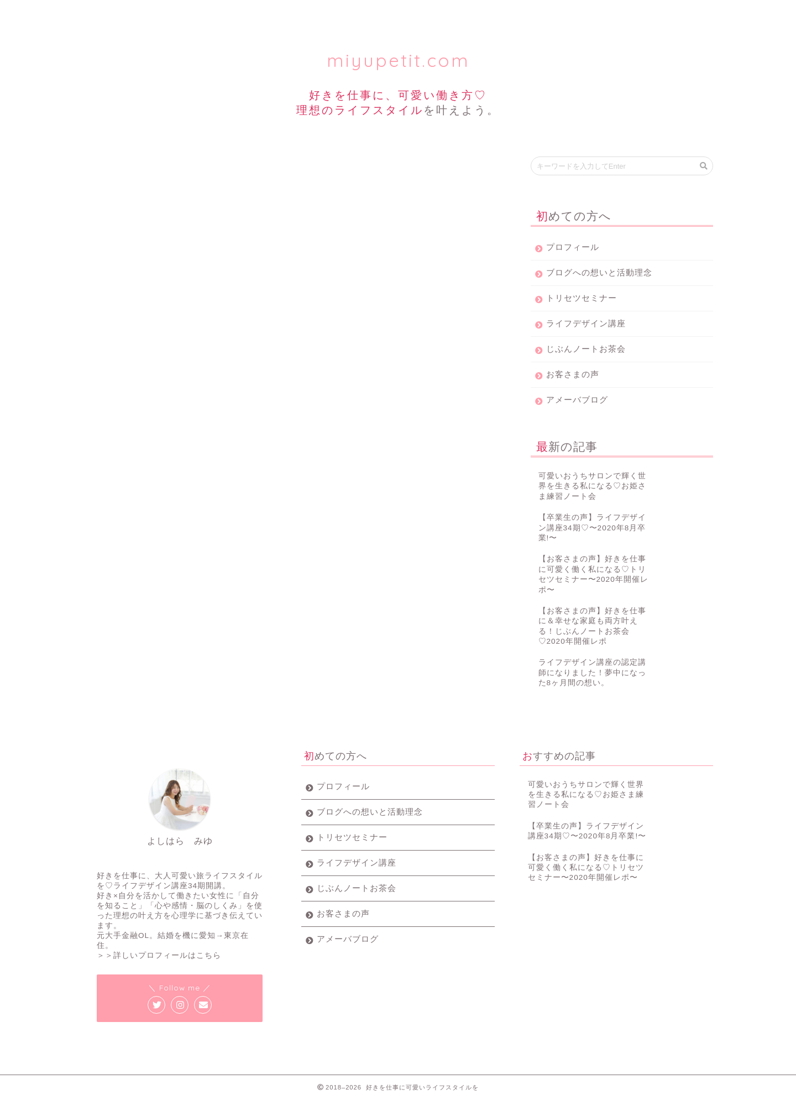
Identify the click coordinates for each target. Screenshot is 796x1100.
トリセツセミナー (244, 13)
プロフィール (137, 13)
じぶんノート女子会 (458, 13)
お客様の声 (566, 13)
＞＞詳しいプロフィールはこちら (159, 955)
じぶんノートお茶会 (586, 348)
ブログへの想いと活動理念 (599, 272)
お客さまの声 (572, 374)
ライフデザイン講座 (351, 13)
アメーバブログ (577, 399)
